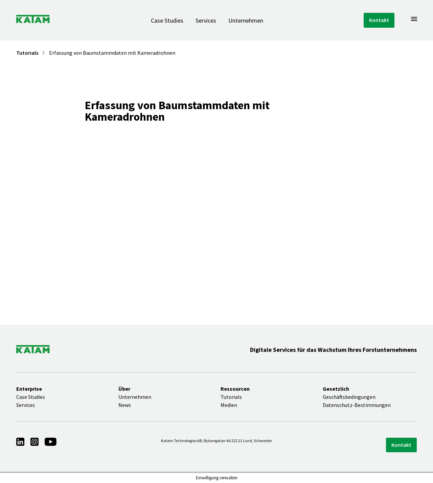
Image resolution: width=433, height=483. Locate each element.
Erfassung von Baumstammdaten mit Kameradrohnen (112, 52)
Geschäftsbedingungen (349, 396)
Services (206, 20)
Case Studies (167, 20)
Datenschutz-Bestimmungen (357, 405)
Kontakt (379, 20)
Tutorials (27, 52)
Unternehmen (245, 20)
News (124, 405)
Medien (229, 405)
